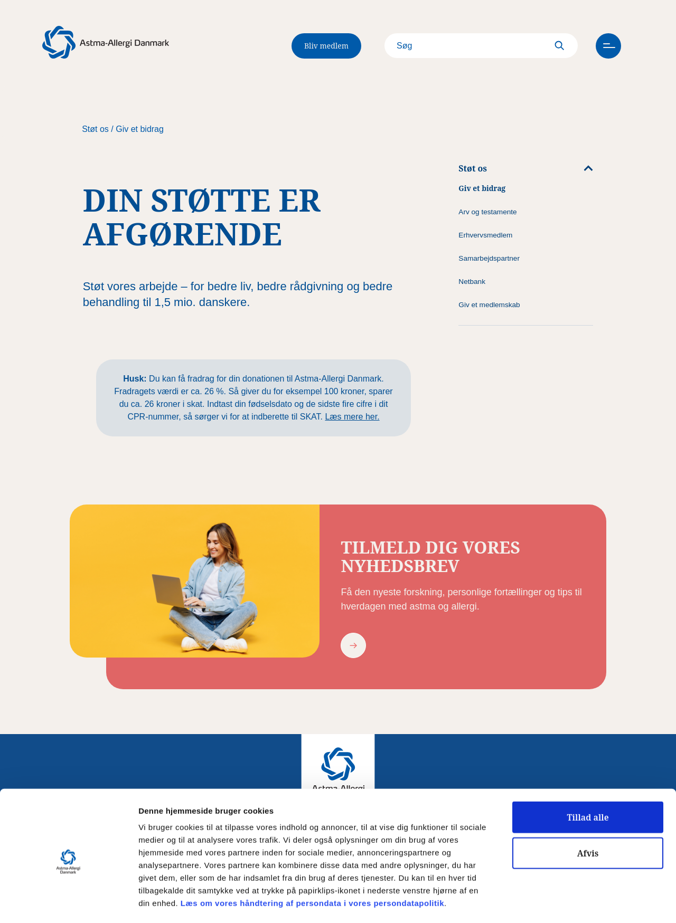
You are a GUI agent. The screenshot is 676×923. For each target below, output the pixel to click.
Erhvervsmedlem (485, 235)
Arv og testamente (487, 212)
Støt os (95, 129)
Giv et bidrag (140, 129)
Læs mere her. (352, 416)
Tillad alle (587, 773)
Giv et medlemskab (489, 305)
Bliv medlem (326, 46)
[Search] (472, 46)
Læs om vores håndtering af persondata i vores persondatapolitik (311, 859)
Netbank (471, 282)
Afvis (588, 809)
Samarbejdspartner (489, 258)
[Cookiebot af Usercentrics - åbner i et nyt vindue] (68, 902)
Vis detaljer (549, 902)
